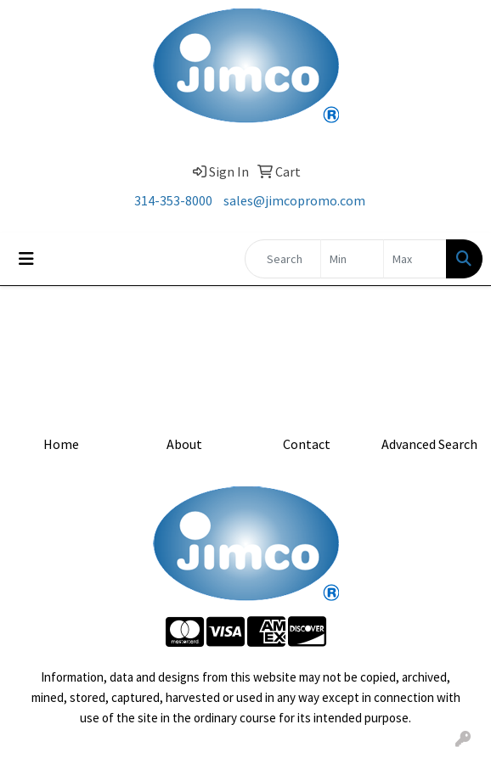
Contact (306, 443)
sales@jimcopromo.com (294, 200)
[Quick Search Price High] (415, 258)
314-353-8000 (173, 200)
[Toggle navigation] (26, 259)
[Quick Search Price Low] (352, 258)
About (184, 443)
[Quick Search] (283, 258)
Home (61, 443)
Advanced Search (429, 443)
